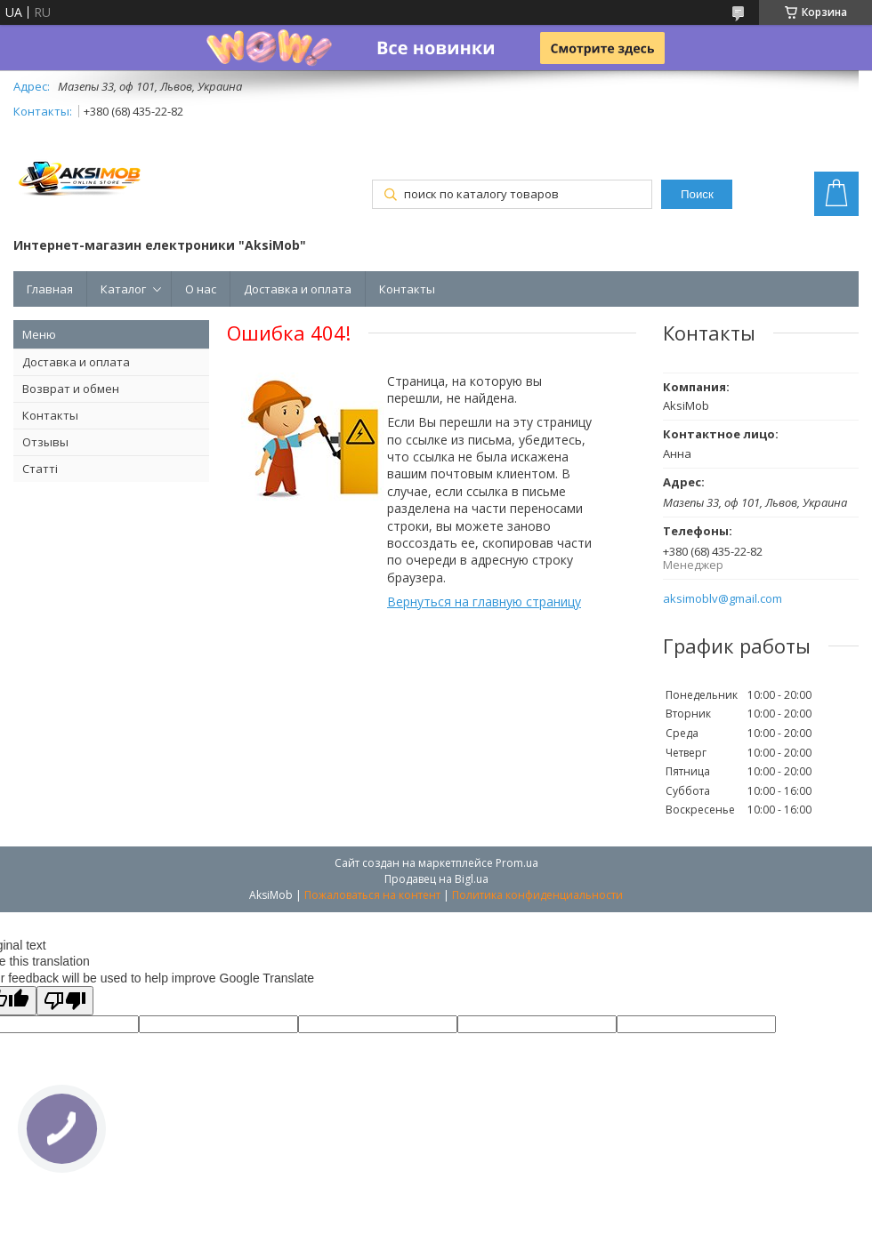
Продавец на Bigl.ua (436, 878)
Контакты (407, 289)
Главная (50, 289)
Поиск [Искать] (697, 194)
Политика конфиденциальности (537, 894)
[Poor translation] (64, 1000)
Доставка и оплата (297, 289)
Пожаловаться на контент (372, 894)
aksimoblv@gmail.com (722, 598)
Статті (40, 469)
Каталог (123, 289)
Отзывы (45, 442)
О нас (200, 289)
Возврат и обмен (70, 389)
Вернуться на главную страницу (484, 601)
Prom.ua (517, 862)
